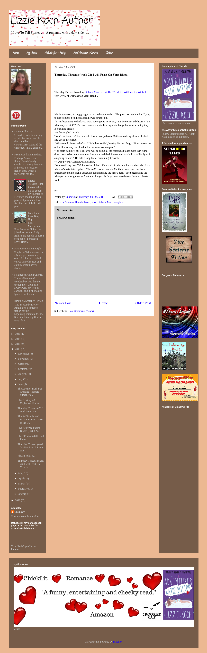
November (24, 358)
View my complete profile (24, 516)
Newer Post (63, 303)
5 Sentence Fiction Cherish (28, 274)
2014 (18, 344)
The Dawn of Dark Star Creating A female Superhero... (30, 391)
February (23, 488)
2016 (18, 333)
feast (94, 202)
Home (16, 53)
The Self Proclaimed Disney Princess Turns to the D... (30, 419)
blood (87, 202)
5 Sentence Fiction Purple (27, 248)
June (21, 384)
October (22, 363)
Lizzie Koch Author (51, 20)
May (21, 473)
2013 (18, 349)
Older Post (143, 303)
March (22, 483)
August (22, 374)
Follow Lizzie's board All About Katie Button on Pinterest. (178, 135)
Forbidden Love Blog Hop (33, 216)
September (24, 368)
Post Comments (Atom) (81, 311)
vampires (118, 202)
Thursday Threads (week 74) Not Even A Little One (31, 447)
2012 (18, 500)
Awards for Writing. (55, 53)
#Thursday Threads (73, 202)
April (21, 478)
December (24, 353)
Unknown (19, 511)
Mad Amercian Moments (85, 53)
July (20, 379)
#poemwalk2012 (23, 131)
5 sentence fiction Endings (28, 154)
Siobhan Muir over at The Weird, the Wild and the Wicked (115, 92)
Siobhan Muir (105, 202)
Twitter (109, 53)
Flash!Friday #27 (27, 455)
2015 (18, 339)
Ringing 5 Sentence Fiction (28, 300)
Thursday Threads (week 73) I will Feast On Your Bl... (31, 463)
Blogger (117, 641)
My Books (32, 53)
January (22, 493)
